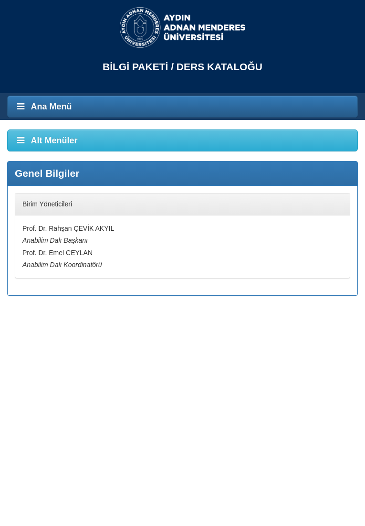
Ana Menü (43, 106)
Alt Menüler (46, 140)
